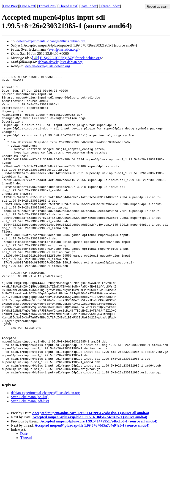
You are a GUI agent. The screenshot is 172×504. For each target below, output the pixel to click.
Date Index (89, 6)
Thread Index (110, 6)
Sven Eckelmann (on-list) (30, 457)
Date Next (27, 6)
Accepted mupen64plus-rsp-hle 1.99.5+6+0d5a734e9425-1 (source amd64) (90, 477)
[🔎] (35, 58)
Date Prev (10, 6)
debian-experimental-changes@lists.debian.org (50, 41)
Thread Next (68, 6)
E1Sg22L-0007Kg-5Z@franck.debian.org (70, 58)
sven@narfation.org (63, 49)
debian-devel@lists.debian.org (60, 62)
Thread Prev (47, 6)
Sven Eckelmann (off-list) (30, 461)
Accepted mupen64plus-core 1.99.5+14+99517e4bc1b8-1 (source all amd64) (90, 473)
